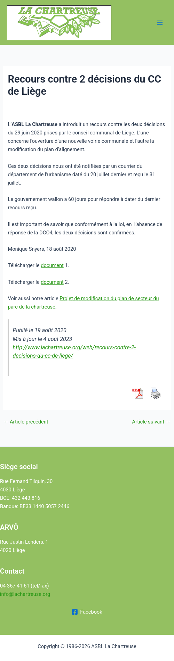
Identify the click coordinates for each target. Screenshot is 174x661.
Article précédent (25, 422)
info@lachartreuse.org (25, 594)
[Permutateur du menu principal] (159, 22)
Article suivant (151, 422)
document (52, 265)
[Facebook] (87, 612)
